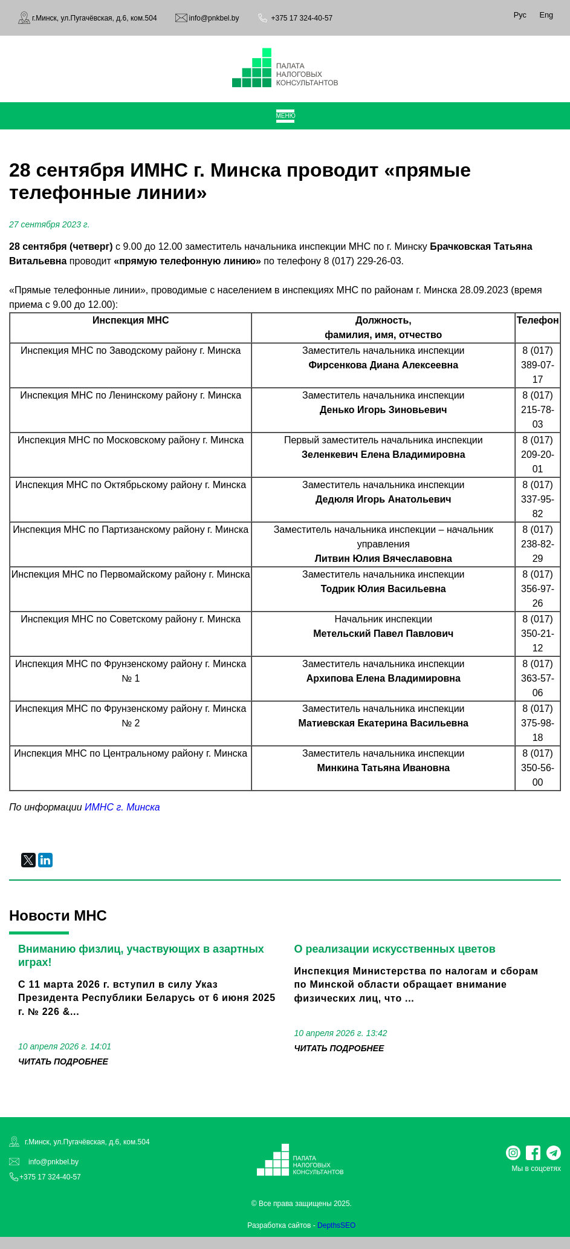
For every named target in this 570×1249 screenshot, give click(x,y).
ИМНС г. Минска (122, 807)
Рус (520, 14)
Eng (546, 14)
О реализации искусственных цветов (395, 949)
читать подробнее (63, 1061)
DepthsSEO (336, 1225)
